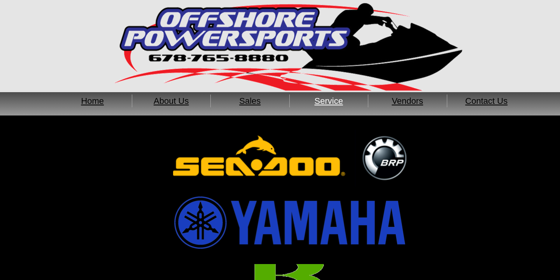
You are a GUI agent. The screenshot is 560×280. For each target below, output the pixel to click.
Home (92, 101)
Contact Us (486, 101)
